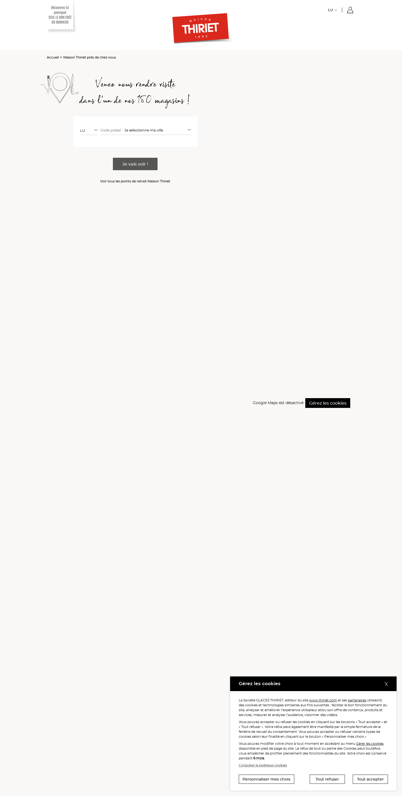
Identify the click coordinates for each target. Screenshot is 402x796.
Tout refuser (327, 779)
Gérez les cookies (328, 403)
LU (330, 10)
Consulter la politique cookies (263, 765)
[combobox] (89, 130)
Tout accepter (370, 779)
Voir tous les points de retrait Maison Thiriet (135, 181)
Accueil (53, 57)
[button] (350, 10)
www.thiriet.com (323, 700)
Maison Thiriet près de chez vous (89, 57)
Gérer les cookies (370, 744)
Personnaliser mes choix (266, 779)
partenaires (357, 700)
